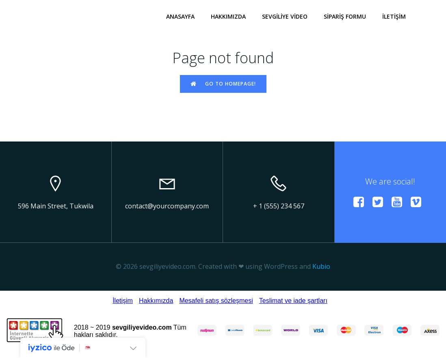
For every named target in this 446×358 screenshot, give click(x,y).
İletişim (123, 300)
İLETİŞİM (394, 16)
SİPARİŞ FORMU (345, 16)
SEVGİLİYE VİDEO (284, 16)
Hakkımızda (156, 300)
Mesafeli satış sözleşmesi (216, 300)
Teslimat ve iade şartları (293, 300)
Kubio (321, 266)
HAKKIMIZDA (228, 16)
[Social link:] (361, 202)
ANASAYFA (180, 16)
